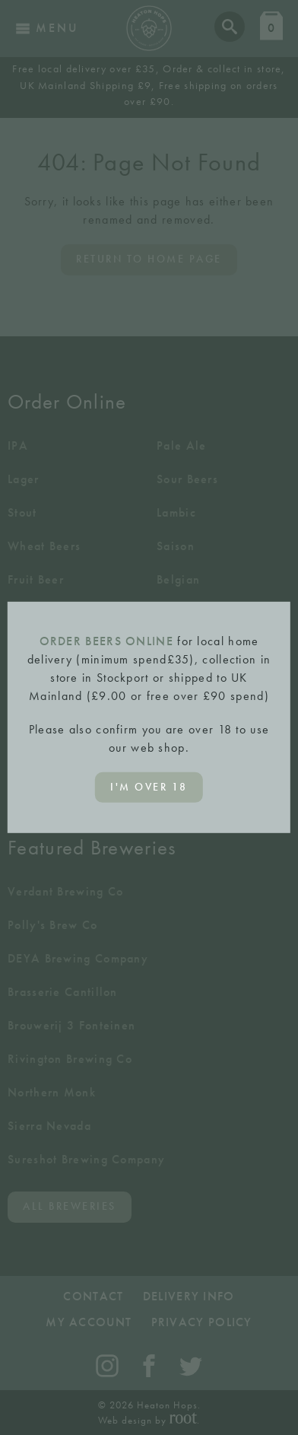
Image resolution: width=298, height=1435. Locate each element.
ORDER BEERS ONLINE (106, 641)
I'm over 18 (149, 787)
